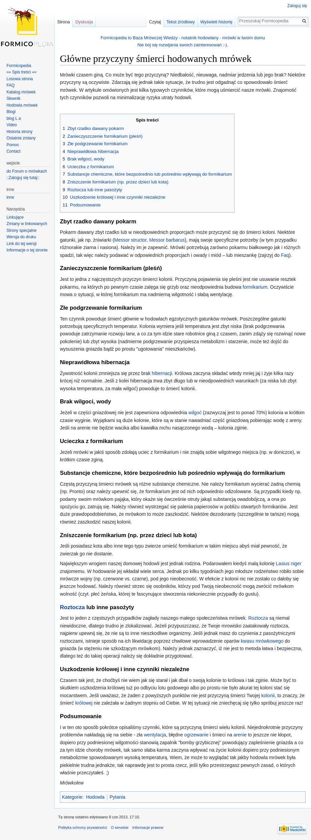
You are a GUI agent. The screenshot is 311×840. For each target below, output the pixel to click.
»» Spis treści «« (21, 72)
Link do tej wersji (21, 243)
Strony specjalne (21, 230)
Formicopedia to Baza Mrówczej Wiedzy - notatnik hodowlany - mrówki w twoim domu (183, 37)
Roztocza (72, 607)
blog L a (13, 118)
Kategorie (72, 797)
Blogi (11, 111)
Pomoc (12, 144)
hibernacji (162, 373)
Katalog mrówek (21, 92)
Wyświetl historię (216, 21)
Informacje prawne (147, 827)
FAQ (10, 85)
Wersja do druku (21, 237)
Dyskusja (84, 21)
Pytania (118, 797)
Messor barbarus (167, 240)
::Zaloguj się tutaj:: (22, 177)
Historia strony (19, 131)
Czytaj (155, 21)
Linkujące (15, 217)
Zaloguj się (297, 5)
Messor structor (130, 240)
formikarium (255, 287)
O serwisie (119, 827)
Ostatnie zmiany (21, 138)
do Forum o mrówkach (26, 171)
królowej (83, 703)
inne (10, 197)
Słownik (13, 98)
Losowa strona (19, 78)
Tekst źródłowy (180, 21)
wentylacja (155, 734)
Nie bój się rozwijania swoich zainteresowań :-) (182, 44)
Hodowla (95, 797)
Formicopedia (18, 65)
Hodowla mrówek (22, 105)
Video (11, 125)
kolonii (268, 695)
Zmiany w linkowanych (26, 223)
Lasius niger (289, 563)
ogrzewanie (196, 734)
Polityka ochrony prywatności (82, 827)
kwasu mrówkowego (262, 641)
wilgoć (195, 412)
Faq (285, 255)
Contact (13, 151)
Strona (63, 21)
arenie (240, 734)
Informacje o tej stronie (26, 250)
